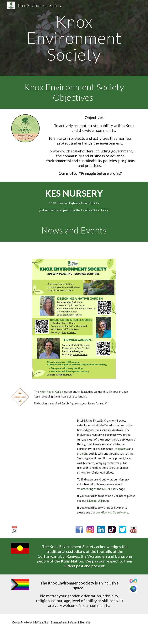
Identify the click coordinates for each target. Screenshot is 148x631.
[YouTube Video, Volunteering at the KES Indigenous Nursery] (41, 434)
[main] (74, 38)
